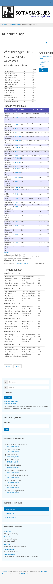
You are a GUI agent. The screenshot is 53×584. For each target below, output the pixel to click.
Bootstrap (4, 571)
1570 (16, 137)
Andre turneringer (10, 517)
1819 (16, 172)
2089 (19, 177)
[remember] (4, 391)
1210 (16, 233)
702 (16, 204)
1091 (16, 151)
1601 (16, 145)
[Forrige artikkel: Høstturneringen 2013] (8, 366)
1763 (16, 124)
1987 (16, 177)
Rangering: (6, 251)
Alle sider (42, 69)
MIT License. (44, 571)
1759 (19, 187)
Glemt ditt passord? (10, 402)
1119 (16, 198)
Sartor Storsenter (10, 536)
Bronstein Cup (9, 513)
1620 (16, 181)
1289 (16, 242)
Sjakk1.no (7, 531)
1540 (16, 193)
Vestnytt (7, 543)
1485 (16, 162)
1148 (16, 155)
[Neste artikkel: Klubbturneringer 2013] (17, 366)
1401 (16, 166)
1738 (16, 187)
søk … (6, 422)
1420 (16, 118)
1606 (19, 141)
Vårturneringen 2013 (44, 57)
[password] (28, 387)
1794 (19, 137)
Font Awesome (6, 573)
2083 (19, 147)
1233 (16, 206)
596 (16, 132)
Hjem (4, 25)
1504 (16, 189)
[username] (28, 381)
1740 (16, 158)
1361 (16, 221)
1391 (16, 113)
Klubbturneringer (14, 25)
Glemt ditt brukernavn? (11, 400)
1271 (16, 202)
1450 (16, 128)
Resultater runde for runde (44, 63)
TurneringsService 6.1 (22, 262)
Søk (6, 429)
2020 (19, 168)
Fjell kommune (9, 548)
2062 (19, 172)
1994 (16, 147)
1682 (19, 162)
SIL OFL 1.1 (24, 573)
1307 (16, 225)
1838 (16, 168)
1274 (16, 141)
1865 (19, 158)
